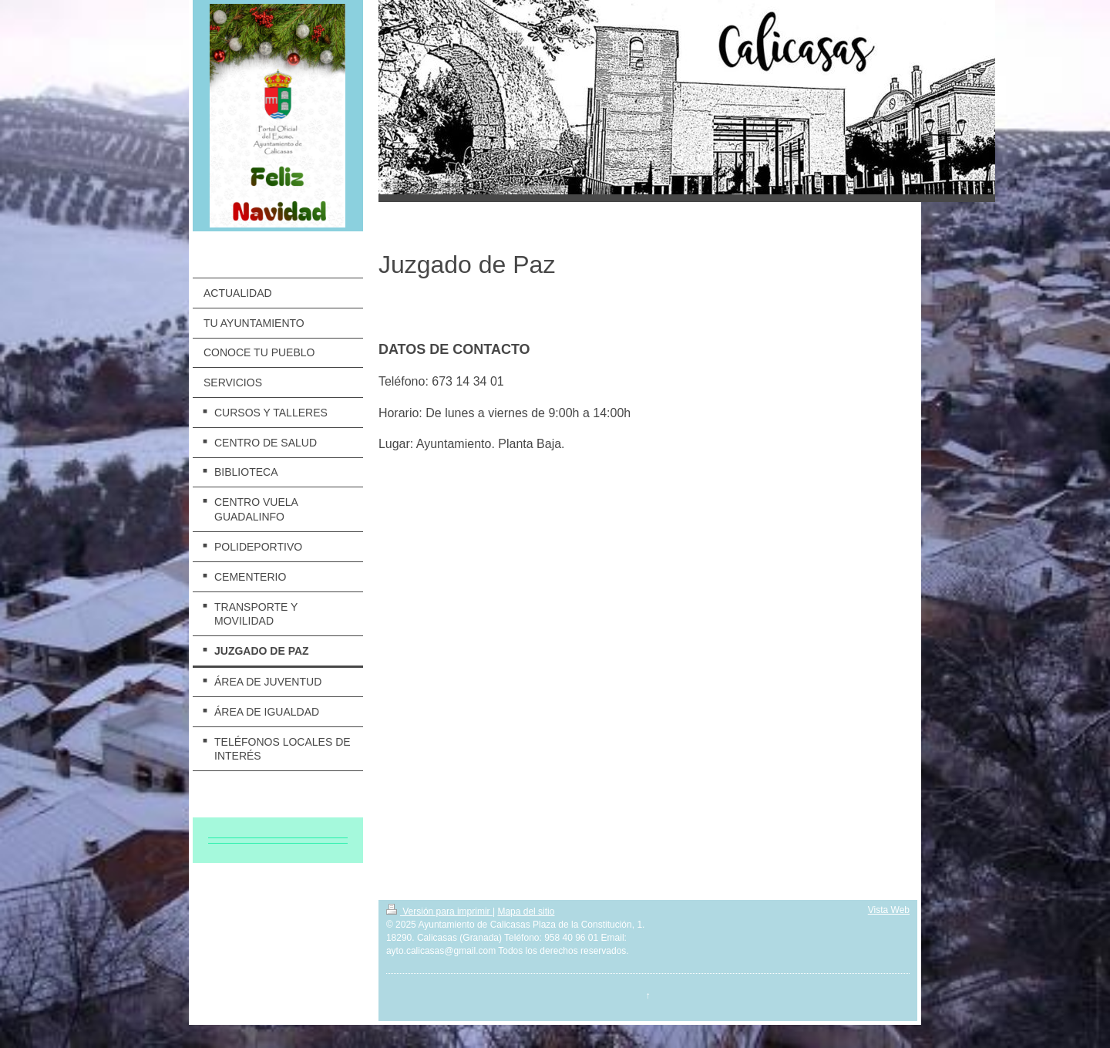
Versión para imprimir (439, 911)
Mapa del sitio (525, 911)
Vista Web (889, 910)
